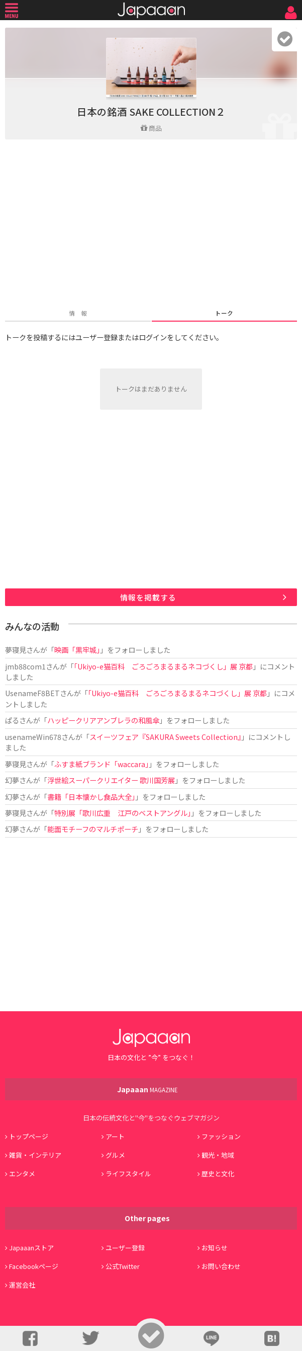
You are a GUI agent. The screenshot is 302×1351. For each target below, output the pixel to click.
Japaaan (151, 10)
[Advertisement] (151, 225)
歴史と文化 (218, 1173)
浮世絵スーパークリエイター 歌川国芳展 (111, 780)
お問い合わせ (221, 1266)
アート (115, 1136)
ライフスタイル (128, 1173)
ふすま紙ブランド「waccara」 (101, 764)
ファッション (221, 1136)
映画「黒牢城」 (77, 649)
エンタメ (22, 1173)
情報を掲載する (148, 597)
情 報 (78, 313)
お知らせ (215, 1247)
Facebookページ (33, 1266)
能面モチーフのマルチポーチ (92, 828)
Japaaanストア (31, 1247)
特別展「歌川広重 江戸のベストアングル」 (122, 812)
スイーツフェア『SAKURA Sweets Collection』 (165, 736)
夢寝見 (15, 649)
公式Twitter (123, 1266)
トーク (224, 313)
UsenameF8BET (32, 693)
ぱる (12, 720)
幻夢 (12, 780)
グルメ (115, 1155)
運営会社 (22, 1285)
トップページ (28, 1136)
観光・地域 (218, 1155)
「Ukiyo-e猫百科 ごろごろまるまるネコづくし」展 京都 (163, 666)
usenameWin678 (33, 736)
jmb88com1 (25, 666)
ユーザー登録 (125, 1247)
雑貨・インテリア (35, 1155)
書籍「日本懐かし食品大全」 (91, 796)
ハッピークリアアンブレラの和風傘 (103, 720)
